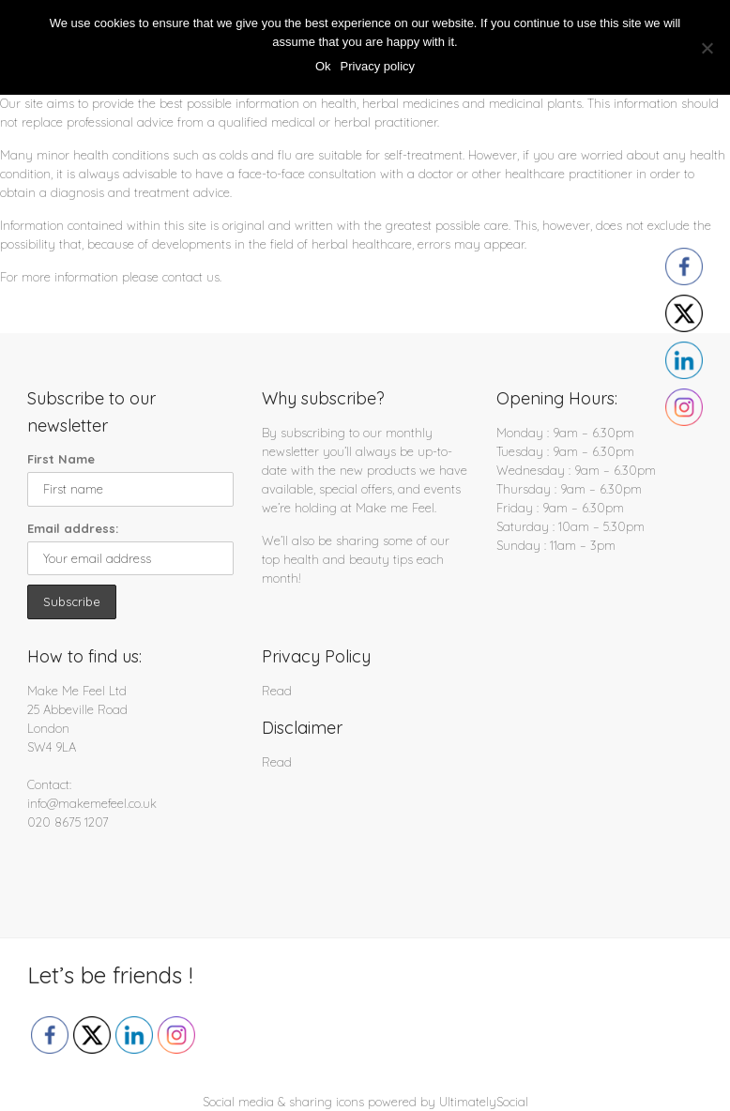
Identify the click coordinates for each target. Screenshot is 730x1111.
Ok (323, 66)
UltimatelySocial (483, 1101)
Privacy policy (378, 66)
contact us (191, 276)
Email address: (72, 528)
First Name (61, 458)
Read (277, 690)
